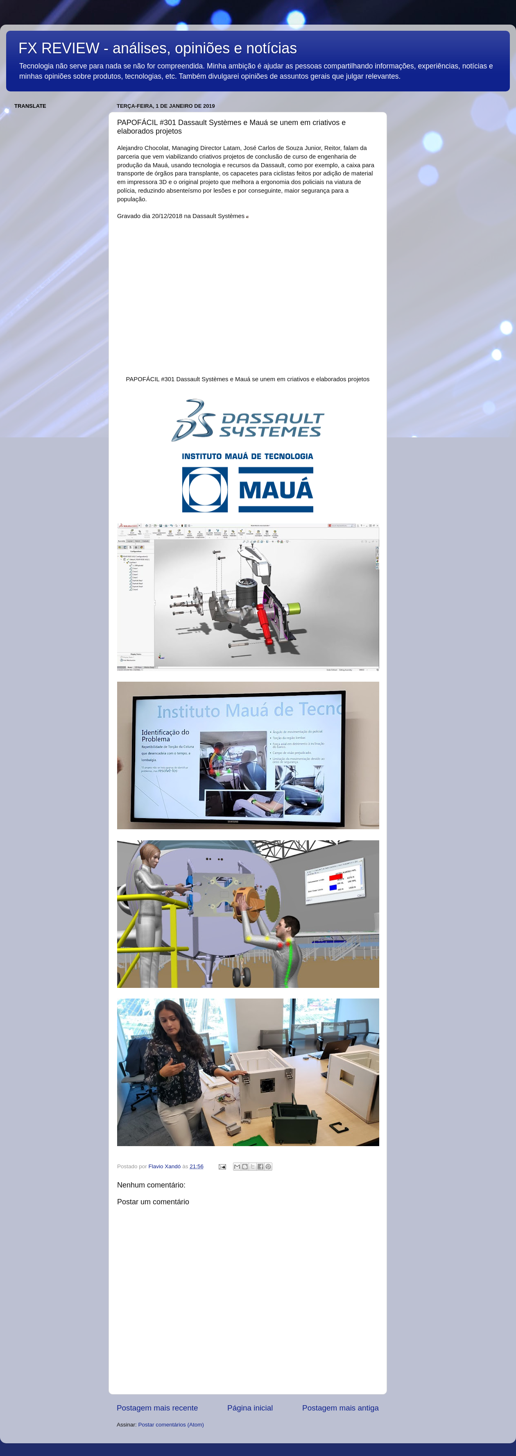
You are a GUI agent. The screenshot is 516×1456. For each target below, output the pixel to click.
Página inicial (250, 1408)
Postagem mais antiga (340, 1408)
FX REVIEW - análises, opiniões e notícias (157, 48)
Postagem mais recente (157, 1408)
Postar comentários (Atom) (171, 1425)
